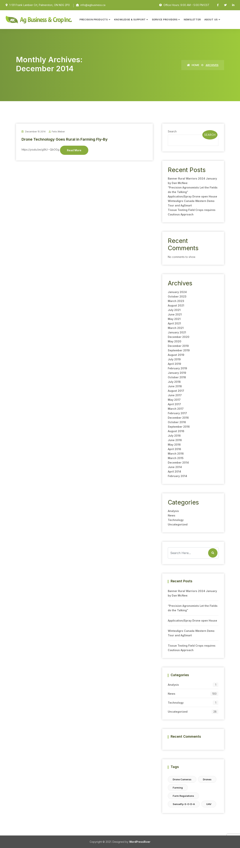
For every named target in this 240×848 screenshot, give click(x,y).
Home (193, 65)
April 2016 (174, 449)
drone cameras (182, 779)
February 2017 (177, 413)
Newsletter (192, 19)
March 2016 (176, 453)
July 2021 (174, 310)
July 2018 (174, 381)
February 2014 (177, 476)
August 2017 (176, 390)
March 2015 (176, 458)
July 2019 (174, 359)
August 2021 (176, 305)
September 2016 (179, 426)
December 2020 (178, 336)
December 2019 (178, 345)
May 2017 (174, 399)
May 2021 (174, 319)
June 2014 (175, 467)
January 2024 (177, 292)
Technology (176, 520)
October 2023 (177, 296)
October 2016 (177, 422)
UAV (208, 804)
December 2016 (178, 417)
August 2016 (176, 431)
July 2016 (174, 435)
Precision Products (94, 19)
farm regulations (183, 795)
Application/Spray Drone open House (192, 196)
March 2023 (176, 301)
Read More (74, 150)
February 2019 (177, 368)
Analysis (173, 511)
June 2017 (175, 395)
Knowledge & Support (130, 19)
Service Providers (164, 19)
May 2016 (174, 444)
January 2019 (177, 372)
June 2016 (175, 440)
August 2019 (176, 354)
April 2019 (174, 363)
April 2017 (174, 404)
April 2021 (174, 323)
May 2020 (174, 341)
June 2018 (175, 386)
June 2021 (175, 314)
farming (178, 787)
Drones (207, 779)
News (171, 515)
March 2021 (176, 327)
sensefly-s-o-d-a (184, 804)
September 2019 (179, 350)
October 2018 (177, 377)
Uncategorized (178, 524)
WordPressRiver (139, 841)
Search (172, 131)
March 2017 (176, 408)
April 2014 (174, 471)
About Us (211, 19)
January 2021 (177, 332)
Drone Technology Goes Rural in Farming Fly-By (65, 139)
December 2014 (178, 462)
